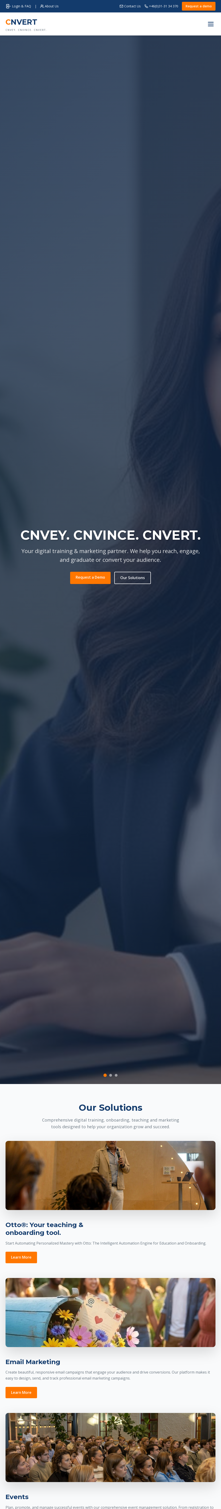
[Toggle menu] (210, 24)
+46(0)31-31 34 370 (161, 6)
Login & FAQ (18, 6)
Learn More (21, 1257)
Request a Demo (90, 577)
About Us (49, 6)
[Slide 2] (110, 1075)
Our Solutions (132, 577)
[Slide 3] (116, 1075)
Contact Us (130, 6)
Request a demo (199, 6)
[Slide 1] (104, 1075)
